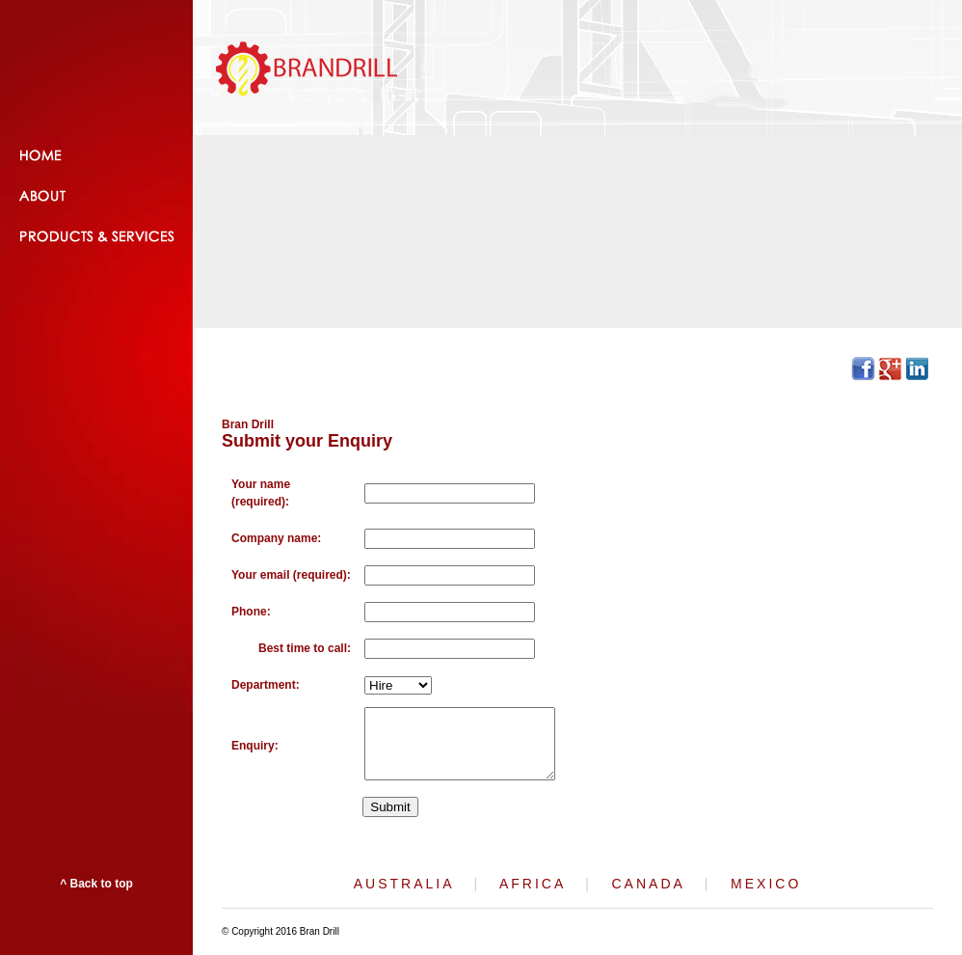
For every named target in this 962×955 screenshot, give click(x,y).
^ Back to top (96, 883)
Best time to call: (304, 648)
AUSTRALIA (404, 883)
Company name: (276, 538)
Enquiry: (255, 745)
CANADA (648, 883)
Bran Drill (248, 424)
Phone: (251, 611)
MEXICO (766, 883)
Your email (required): (291, 575)
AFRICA (532, 883)
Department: (265, 685)
